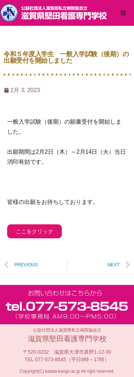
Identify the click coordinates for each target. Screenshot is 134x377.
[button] (123, 12)
